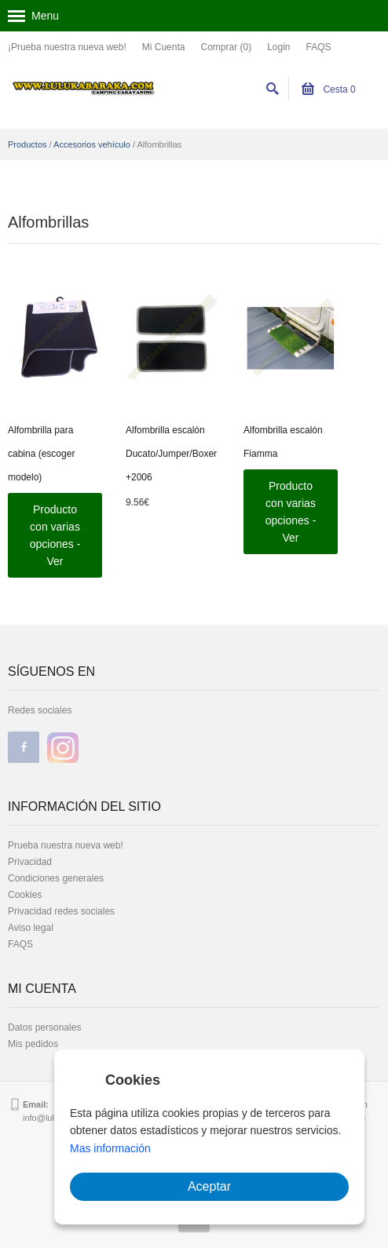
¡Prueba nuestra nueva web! (67, 47)
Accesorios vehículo (91, 144)
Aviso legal (30, 927)
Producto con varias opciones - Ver (55, 535)
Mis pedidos (33, 1043)
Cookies (25, 894)
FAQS (318, 47)
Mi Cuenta (163, 47)
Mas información (110, 1148)
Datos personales (44, 1027)
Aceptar (209, 1186)
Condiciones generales (56, 878)
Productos (27, 144)
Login (278, 47)
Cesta (329, 89)
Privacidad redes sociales (61, 911)
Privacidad (30, 861)
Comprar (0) (225, 47)
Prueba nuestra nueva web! (65, 845)
